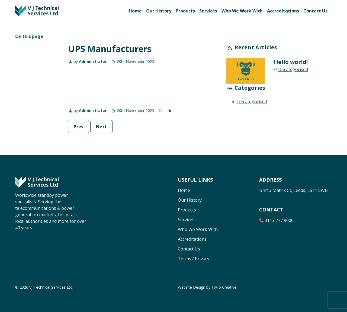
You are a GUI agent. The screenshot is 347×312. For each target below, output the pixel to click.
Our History (158, 11)
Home (135, 11)
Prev (78, 127)
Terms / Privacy (193, 259)
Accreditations (283, 11)
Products (185, 11)
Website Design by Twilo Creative (207, 287)
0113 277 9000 (276, 220)
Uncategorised (293, 69)
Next (101, 127)
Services (208, 11)
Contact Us (315, 11)
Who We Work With (242, 11)
